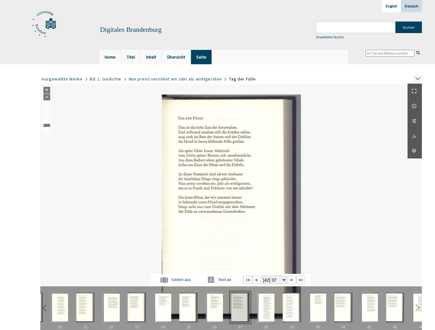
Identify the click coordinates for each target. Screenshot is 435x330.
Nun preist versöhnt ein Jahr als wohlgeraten (175, 79)
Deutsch (411, 6)
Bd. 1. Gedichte (105, 79)
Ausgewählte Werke (62, 79)
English (391, 6)
